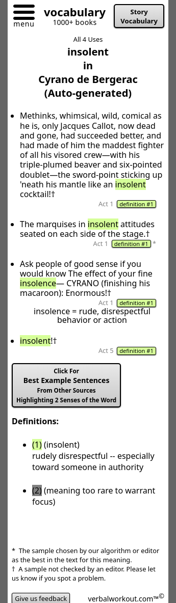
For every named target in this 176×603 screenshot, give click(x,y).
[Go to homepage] (71, 14)
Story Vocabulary (139, 16)
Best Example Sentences (66, 385)
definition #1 (136, 204)
